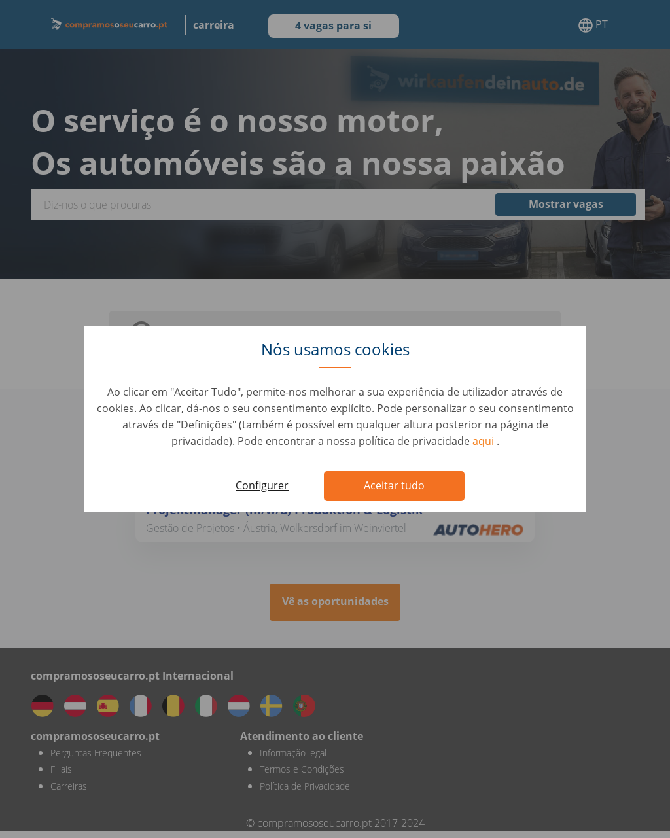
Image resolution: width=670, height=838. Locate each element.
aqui (484, 441)
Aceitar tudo (394, 485)
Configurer (262, 485)
